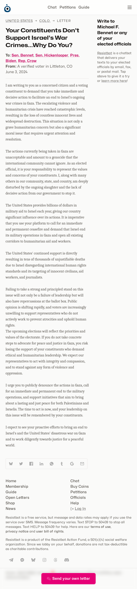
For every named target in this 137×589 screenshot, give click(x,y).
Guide (83, 7)
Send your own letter (68, 578)
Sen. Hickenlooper (51, 55)
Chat (52, 7)
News (11, 508)
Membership (17, 486)
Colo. (45, 21)
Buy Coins (79, 486)
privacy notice (17, 531)
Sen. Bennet (23, 55)
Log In (78, 508)
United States (19, 21)
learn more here (114, 81)
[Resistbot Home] (7, 11)
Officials (78, 497)
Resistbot (104, 53)
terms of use (100, 527)
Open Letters (17, 497)
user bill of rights (49, 531)
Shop (10, 503)
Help (74, 503)
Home (11, 481)
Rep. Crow (27, 61)
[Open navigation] (129, 7)
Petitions (67, 7)
